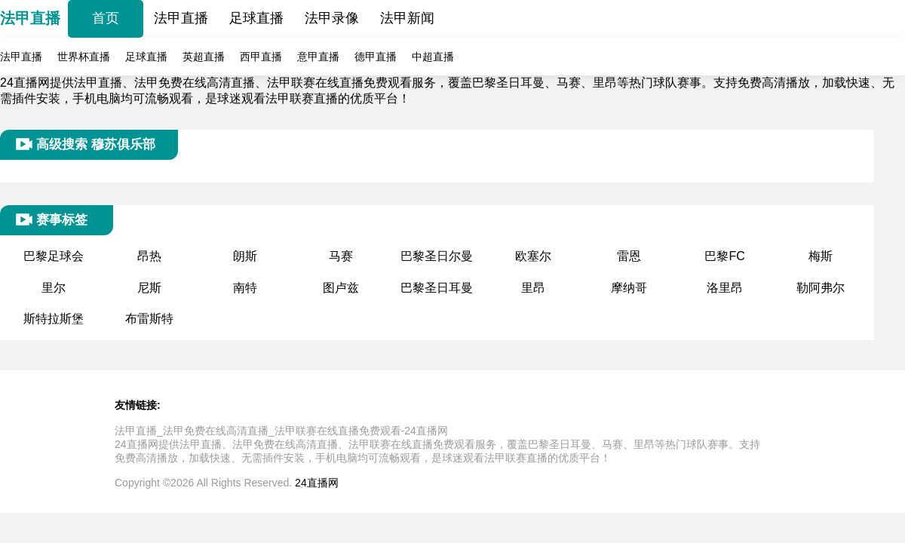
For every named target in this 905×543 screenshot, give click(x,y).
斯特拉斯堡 (53, 318)
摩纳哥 (629, 287)
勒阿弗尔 (820, 287)
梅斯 (820, 256)
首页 (105, 18)
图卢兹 (341, 287)
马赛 (341, 256)
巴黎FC (724, 256)
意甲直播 (318, 57)
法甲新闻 (407, 18)
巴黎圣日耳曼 (436, 287)
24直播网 (317, 483)
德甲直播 (375, 57)
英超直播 (204, 57)
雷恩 (629, 256)
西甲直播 (261, 57)
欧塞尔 (533, 256)
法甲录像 (332, 18)
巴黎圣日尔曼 (436, 256)
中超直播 (433, 57)
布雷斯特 (149, 318)
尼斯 (149, 287)
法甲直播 (30, 18)
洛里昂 (725, 287)
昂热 (149, 256)
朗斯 (245, 256)
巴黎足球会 (53, 256)
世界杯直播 (83, 57)
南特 (245, 287)
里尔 (53, 287)
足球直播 (256, 18)
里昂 (533, 287)
